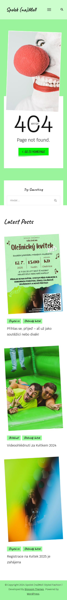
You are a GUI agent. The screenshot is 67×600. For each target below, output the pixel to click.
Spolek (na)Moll (21, 9)
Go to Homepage (33, 151)
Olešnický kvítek (32, 321)
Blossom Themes (34, 589)
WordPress (33, 593)
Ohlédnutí (14, 438)
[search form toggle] (61, 9)
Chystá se (14, 321)
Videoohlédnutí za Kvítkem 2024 (31, 445)
